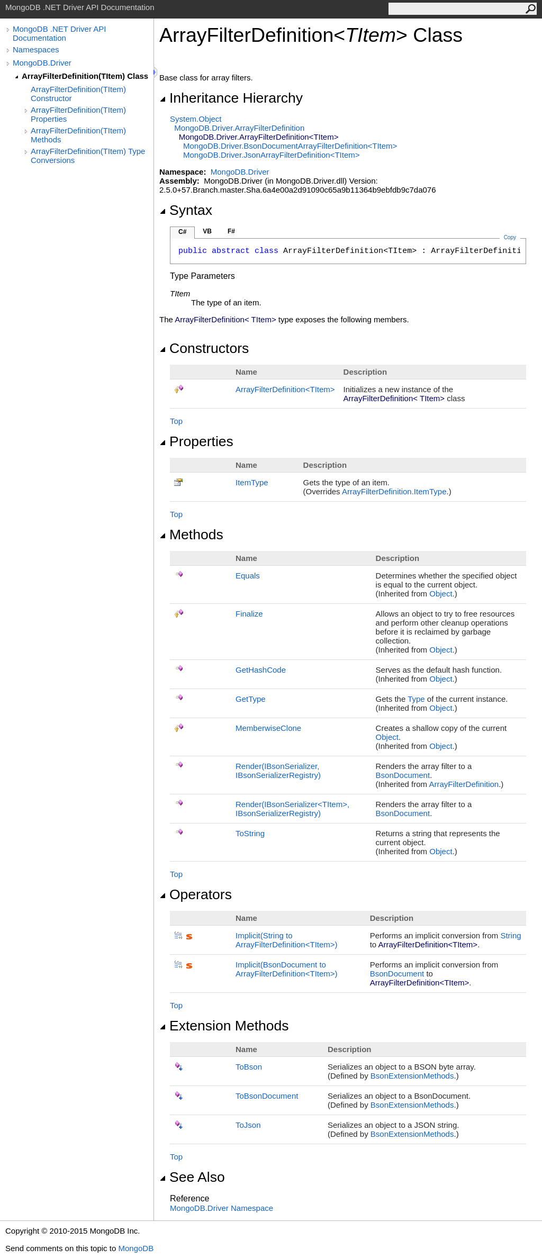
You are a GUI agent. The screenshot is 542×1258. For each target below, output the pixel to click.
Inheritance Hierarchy (231, 98)
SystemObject (196, 118)
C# (182, 232)
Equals (248, 575)
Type (416, 698)
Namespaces (36, 49)
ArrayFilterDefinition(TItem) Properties (78, 114)
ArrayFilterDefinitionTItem (285, 389)
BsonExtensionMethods (412, 1075)
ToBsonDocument (267, 1095)
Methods (191, 534)
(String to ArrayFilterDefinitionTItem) (287, 940)
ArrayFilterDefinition (464, 784)
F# (231, 231)
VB (207, 231)
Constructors (204, 348)
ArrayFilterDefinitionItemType (394, 491)
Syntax (185, 210)
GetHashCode (261, 669)
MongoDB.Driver (42, 62)
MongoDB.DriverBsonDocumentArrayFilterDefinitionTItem (290, 145)
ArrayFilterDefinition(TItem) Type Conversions (88, 156)
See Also (192, 1177)
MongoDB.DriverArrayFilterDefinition (239, 127)
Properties (196, 441)
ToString (250, 833)
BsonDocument (403, 775)
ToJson (248, 1124)
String (510, 935)
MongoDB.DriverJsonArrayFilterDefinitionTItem (271, 154)
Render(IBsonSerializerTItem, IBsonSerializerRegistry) (292, 809)
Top (176, 421)
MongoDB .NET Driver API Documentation (59, 33)
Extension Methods (224, 1026)
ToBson (249, 1066)
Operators (195, 894)
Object (440, 593)
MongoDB (135, 1248)
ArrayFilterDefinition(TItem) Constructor (78, 94)
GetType (251, 698)
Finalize (249, 613)
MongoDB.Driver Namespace (221, 1207)
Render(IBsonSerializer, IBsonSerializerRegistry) (278, 771)
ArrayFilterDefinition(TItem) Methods (78, 135)
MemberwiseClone (268, 727)
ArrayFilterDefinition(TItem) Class (85, 75)
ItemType (252, 482)
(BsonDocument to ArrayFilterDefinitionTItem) (287, 969)
